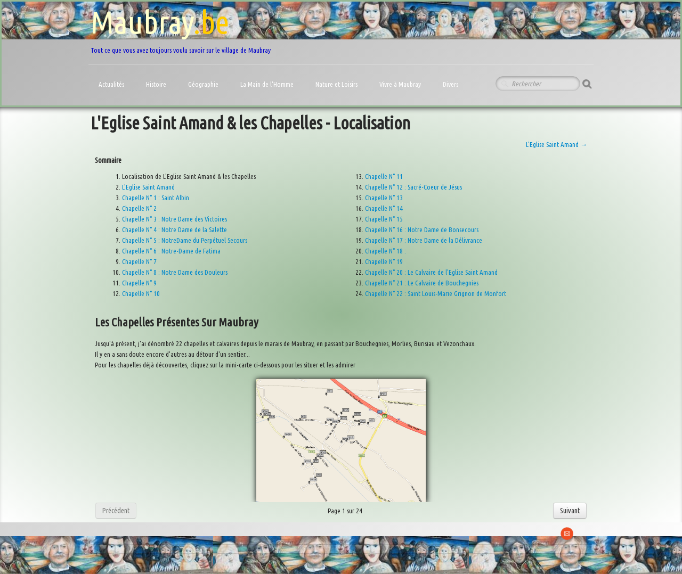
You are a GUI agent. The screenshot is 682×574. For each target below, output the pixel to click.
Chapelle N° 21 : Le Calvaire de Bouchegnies (421, 282)
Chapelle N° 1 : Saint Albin (155, 197)
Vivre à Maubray (401, 84)
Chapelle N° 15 (384, 219)
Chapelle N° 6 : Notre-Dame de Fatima (171, 251)
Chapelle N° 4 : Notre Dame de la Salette (174, 229)
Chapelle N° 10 (141, 293)
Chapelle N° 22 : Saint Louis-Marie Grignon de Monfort (435, 293)
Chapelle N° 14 (384, 208)
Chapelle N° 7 (139, 261)
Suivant (570, 510)
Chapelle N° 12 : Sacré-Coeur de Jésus (413, 187)
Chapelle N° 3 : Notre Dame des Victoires (174, 219)
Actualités (112, 84)
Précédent (115, 510)
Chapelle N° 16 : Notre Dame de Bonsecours (421, 229)
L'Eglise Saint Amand (148, 187)
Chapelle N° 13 (384, 197)
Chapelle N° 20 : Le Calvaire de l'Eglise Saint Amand (431, 272)
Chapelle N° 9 (139, 282)
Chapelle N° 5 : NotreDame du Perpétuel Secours (184, 240)
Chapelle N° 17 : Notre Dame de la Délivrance (423, 240)
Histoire (157, 84)
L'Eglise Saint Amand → (556, 144)
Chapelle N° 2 (139, 208)
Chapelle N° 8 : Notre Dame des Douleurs (175, 272)
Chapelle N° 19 (384, 261)
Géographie (204, 84)
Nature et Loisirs (337, 84)
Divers (451, 84)
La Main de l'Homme (267, 84)
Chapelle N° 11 (384, 176)
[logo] (181, 29)
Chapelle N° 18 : (385, 251)
